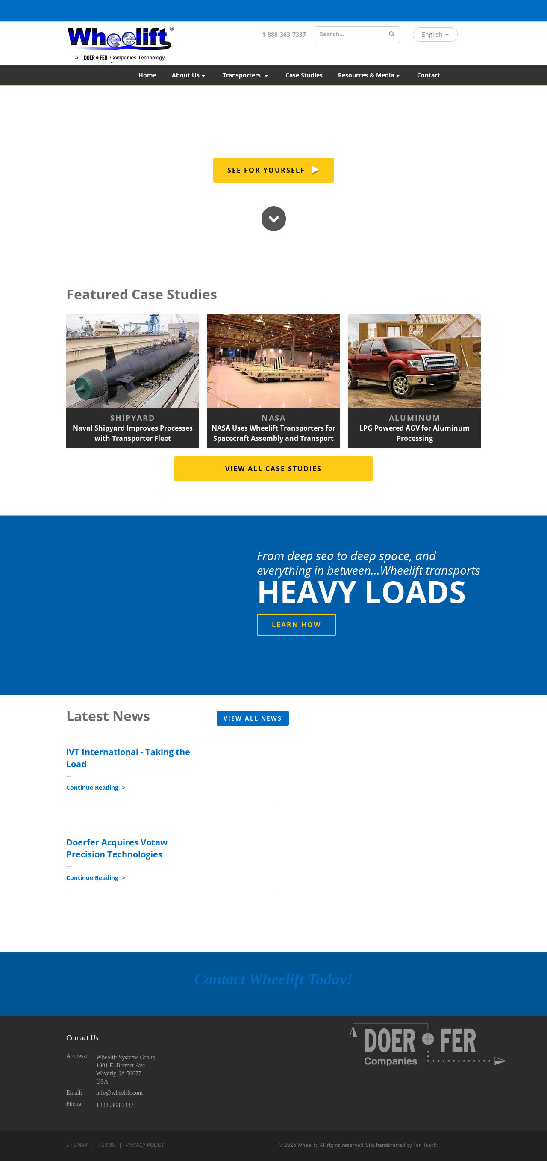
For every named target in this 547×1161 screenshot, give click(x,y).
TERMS (106, 1145)
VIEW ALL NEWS (253, 718)
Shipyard (132, 418)
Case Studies (304, 75)
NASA (274, 418)
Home (147, 75)
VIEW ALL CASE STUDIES (273, 468)
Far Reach (425, 1145)
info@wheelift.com (119, 1093)
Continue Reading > (95, 787)
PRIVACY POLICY (145, 1145)
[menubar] (339, 75)
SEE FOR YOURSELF (273, 170)
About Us (189, 75)
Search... (332, 34)
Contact (428, 75)
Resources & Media (369, 75)
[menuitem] (147, 75)
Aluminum (415, 418)
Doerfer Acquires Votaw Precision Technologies (117, 848)
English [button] (435, 34)
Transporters (246, 75)
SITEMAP (77, 1145)
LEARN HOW (296, 624)
